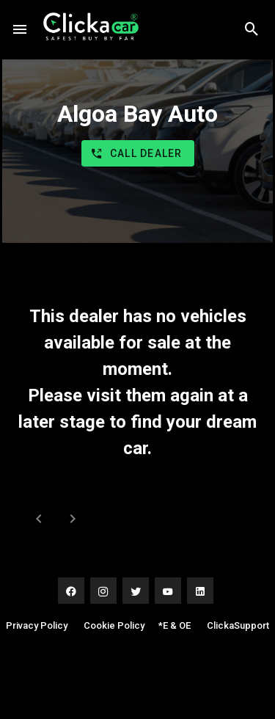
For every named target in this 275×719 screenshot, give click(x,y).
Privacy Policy (36, 625)
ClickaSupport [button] (238, 625)
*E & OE (174, 625)
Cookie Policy (114, 625)
